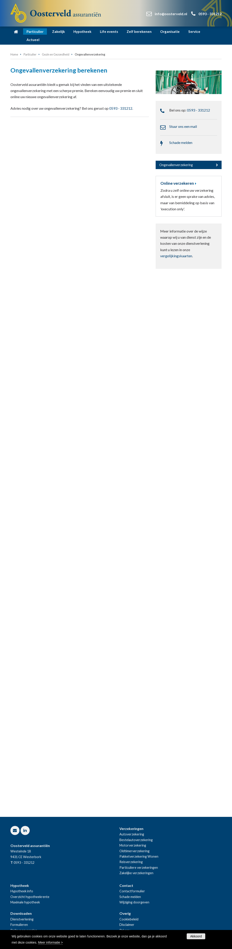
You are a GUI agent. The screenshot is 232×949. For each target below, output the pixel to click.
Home (14, 54)
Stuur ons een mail (183, 126)
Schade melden (180, 142)
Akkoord (196, 936)
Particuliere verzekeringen (138, 867)
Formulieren (19, 925)
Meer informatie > (50, 942)
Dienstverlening (22, 919)
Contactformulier (132, 891)
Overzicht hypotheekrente (29, 897)
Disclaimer (126, 925)
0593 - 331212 (210, 14)
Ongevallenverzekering (176, 165)
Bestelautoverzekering (136, 840)
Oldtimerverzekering (134, 851)
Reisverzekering (131, 862)
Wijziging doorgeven (134, 902)
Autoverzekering (131, 834)
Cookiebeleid (128, 919)
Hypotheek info (21, 891)
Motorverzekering (132, 845)
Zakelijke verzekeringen (136, 873)
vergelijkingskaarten (176, 256)
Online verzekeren (177, 183)
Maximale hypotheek (25, 902)
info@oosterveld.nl (171, 14)
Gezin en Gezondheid (55, 54)
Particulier (30, 54)
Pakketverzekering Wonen (138, 856)
